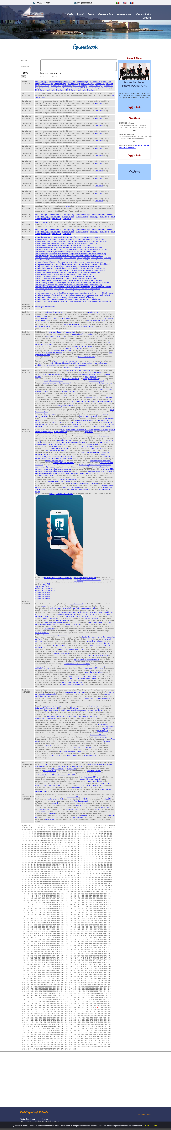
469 (75, 856)
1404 (98, 929)
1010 (87, 893)
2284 (31, 1009)
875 (32, 885)
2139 (94, 995)
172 (84, 836)
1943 (47, 978)
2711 (82, 1046)
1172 (90, 908)
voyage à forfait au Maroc (71, 428)
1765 (70, 962)
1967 (51, 980)
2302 (102, 1009)
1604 (70, 947)
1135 (35, 906)
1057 (90, 898)
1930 (86, 976)
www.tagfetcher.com (80, 249)
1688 (39, 955)
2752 (62, 1050)
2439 (98, 1022)
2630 (35, 1040)
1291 (105, 918)
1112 (35, 904)
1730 (23, 960)
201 (81, 838)
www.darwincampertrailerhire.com (48, 243)
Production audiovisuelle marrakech (97, 700)
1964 (39, 980)
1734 (39, 960)
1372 (62, 926)
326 (96, 846)
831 (81, 881)
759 (44, 877)
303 (26, 846)
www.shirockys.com (83, 255)
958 (102, 889)
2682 (58, 1044)
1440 (58, 933)
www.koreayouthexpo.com (44, 286)
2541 (47, 1032)
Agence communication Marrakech (86, 661)
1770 (90, 962)
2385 (66, 1017)
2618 (78, 1038)
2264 (43, 1007)
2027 (105, 984)
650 (78, 869)
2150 (47, 997)
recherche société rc (42, 328)
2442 (109, 1022)
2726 (51, 1048)
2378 (39, 1017)
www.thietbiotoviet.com (63, 247)
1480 (35, 937)
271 (111, 842)
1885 (90, 972)
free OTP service (63, 768)
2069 (90, 988)
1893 (31, 974)
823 (56, 881)
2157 (74, 997)
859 (75, 883)
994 (29, 893)
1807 (55, 966)
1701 (90, 955)
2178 (66, 999)
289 (75, 844)
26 (75, 827)
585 (62, 864)
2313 (55, 1011)
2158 (78, 997)
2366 (82, 1015)
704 (59, 873)
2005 (109, 982)
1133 (27, 906)
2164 (102, 997)
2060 (55, 988)
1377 (82, 926)
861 (81, 883)
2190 (23, 1001)
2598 (90, 1036)
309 (44, 846)
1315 (109, 920)
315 (62, 846)
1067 (39, 900)
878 (41, 885)
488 (41, 858)
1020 (35, 895)
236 (96, 840)
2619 (82, 1038)
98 (44, 831)
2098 (23, 993)
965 (32, 891)
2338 (62, 1013)
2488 (109, 1026)
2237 (27, 1005)
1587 (94, 945)
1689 (43, 955)
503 (87, 858)
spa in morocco (57, 424)
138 (71, 833)
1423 (82, 931)
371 (50, 850)
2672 (109, 1042)
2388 (78, 1017)
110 (79, 831)
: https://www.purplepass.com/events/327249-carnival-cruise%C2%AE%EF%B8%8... (135, 136)
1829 (51, 968)
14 (49, 827)
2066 (78, 988)
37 (99, 827)
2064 (70, 988)
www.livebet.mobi (72, 261)
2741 (109, 1048)
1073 (62, 900)
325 (93, 846)
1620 (43, 949)
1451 (102, 933)
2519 (51, 1030)
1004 (63, 893)
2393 (98, 1017)
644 (59, 869)
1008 (79, 893)
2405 (55, 1019)
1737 (51, 960)
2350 (109, 1013)
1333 (90, 922)
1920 (47, 976)
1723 (86, 957)
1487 (62, 937)
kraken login (45, 218)
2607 (35, 1038)
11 (42, 827)
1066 (35, 900)
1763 (62, 962)
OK (155, 1126)
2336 (55, 1013)
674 (59, 871)
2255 (98, 1005)
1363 (27, 926)
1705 (105, 955)
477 (99, 856)
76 (90, 829)
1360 (105, 924)
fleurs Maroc (49, 630)
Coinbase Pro (100, 85)
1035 (94, 895)
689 (105, 871)
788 (41, 879)
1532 (58, 941)
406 (65, 852)
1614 (109, 947)
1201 (23, 912)
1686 (31, 955)
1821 (109, 966)
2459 (86, 1024)
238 (102, 840)
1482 (43, 937)
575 (32, 864)
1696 (70, 955)
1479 (31, 937)
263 (87, 842)
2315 (62, 1011)
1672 (66, 953)
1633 (94, 949)
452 (23, 856)
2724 (43, 1048)
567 (99, 862)
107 (70, 831)
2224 (66, 1003)
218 (41, 840)
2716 (102, 1046)
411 (81, 852)
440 (78, 854)
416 (96, 852)
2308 (35, 1011)
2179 (70, 999)
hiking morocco (90, 378)
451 (111, 854)
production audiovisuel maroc (73, 684)
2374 (23, 1017)
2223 (62, 1003)
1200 (109, 910)
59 (53, 829)
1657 (98, 951)
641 (50, 869)
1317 (27, 922)
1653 (82, 951)
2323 (94, 1011)
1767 (78, 962)
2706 (62, 1046)
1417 (58, 931)
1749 (98, 960)
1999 (86, 982)
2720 (27, 1048)
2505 (86, 1028)
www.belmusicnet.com (79, 268)
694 (29, 873)
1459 (43, 935)
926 (96, 887)
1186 (55, 910)
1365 (35, 926)
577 (38, 864)
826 (65, 881)
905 (32, 887)
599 (105, 864)
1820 (105, 966)
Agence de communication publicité (72, 651)
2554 (98, 1032)
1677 (86, 953)
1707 (23, 957)
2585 (39, 1036)
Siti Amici (134, 172)
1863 (94, 970)
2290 (55, 1009)
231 (81, 840)
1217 (86, 912)
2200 (62, 1001)
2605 (27, 1038)
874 (29, 885)
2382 (55, 1017)
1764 (66, 962)
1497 (102, 937)
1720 (74, 957)
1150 (94, 906)
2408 (66, 1019)
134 (59, 833)
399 (44, 852)
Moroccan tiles (103, 726)
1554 (55, 943)
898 (102, 885)
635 (32, 869)
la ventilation (71, 718)
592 (84, 864)
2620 (86, 1038)
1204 (35, 912)
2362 (66, 1015)
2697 (27, 1046)
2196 (47, 1001)
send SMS (84, 817)
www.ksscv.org (59, 290)
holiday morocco (106, 391)
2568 (62, 1034)
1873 (43, 972)
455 (32, 856)
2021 (82, 984)
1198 (102, 910)
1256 (58, 916)
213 (26, 840)
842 (23, 883)
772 (84, 877)
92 (31, 831)
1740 (62, 960)
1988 (43, 982)
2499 (62, 1028)
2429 (58, 1022)
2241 (43, 1005)
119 (107, 831)
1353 (78, 924)
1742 (70, 960)
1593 (27, 947)
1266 (98, 916)
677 (68, 871)
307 (38, 846)
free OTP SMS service (96, 766)
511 (111, 858)
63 (62, 829)
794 (59, 879)
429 (44, 854)
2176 (58, 999)
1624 (58, 949)
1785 (58, 964)
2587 (47, 1036)
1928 (78, 976)
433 (56, 854)
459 (44, 856)
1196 (94, 910)
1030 (74, 895)
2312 (51, 1011)
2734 (82, 1048)
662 (23, 871)
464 (59, 856)
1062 (109, 898)
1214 (74, 912)
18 (57, 827)
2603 (109, 1036)
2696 (23, 1046)
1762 (58, 962)
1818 (98, 966)
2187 (102, 999)
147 (99, 833)
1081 (94, 900)
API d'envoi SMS (78, 819)
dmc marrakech (108, 399)
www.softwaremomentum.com (70, 264)
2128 (51, 995)
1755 (31, 962)
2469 (35, 1026)
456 (35, 856)
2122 (27, 995)
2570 (70, 1034)
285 (62, 844)
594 (90, 864)
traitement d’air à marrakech (45, 720)
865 (93, 883)
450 (108, 854)
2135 (78, 995)
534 (90, 860)
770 (78, 877)
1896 (43, 974)
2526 (78, 1030)
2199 (58, 1001)
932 (23, 889)
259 (75, 842)
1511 (66, 939)
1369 (51, 926)
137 (68, 833)
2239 (35, 1005)
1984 (27, 982)
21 (64, 827)
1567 (105, 943)
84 (107, 829)
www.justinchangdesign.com (58, 239)
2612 (55, 1038)
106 (67, 831)
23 (68, 827)
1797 (105, 964)
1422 (78, 931)
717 (99, 873)
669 (44, 871)
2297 (82, 1009)
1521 (105, 939)
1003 (59, 893)
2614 (62, 1038)
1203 (31, 912)
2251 (82, 1005)
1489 (70, 937)
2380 (47, 1017)
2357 (47, 1015)
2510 (105, 1028)
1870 (31, 972)
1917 (35, 976)
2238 (31, 1005)
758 (41, 877)
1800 (27, 966)
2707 (66, 1046)
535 (93, 860)
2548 (74, 1032)
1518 (94, 939)
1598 (47, 947)
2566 (55, 1034)
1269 (109, 916)
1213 (70, 912)
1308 (82, 920)
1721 (78, 957)
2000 (90, 982)
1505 (43, 939)
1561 (82, 943)
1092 (47, 902)
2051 (109, 986)
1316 (23, 922)
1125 (86, 904)
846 (35, 883)
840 (108, 881)
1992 (58, 982)
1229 (43, 914)
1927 (74, 976)
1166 (66, 908)
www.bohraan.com (93, 239)
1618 (35, 949)
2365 (78, 1015)
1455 (27, 935)
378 (71, 850)
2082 (51, 991)
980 (78, 891)
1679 (94, 953)
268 (102, 842)
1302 (58, 920)
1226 (31, 914)
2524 (70, 1030)
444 (90, 854)
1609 (90, 947)
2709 (74, 1046)
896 (96, 885)
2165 (105, 997)
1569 (23, 945)
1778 (31, 964)
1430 (109, 931)
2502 (74, 1028)
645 (62, 869)
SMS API (85, 800)
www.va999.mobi (97, 257)
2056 (39, 988)
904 (29, 887)
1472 (94, 935)
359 (105, 848)
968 (41, 891)
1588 (98, 945)
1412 (39, 931)
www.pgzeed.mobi (83, 259)
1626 (66, 949)
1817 (94, 966)
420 (108, 852)
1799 (23, 966)
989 (105, 891)
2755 (74, 1050)
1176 (105, 908)
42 (110, 827)
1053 (74, 898)
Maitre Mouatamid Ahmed (85, 610)
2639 (70, 1040)
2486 (102, 1026)
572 (23, 864)
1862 (90, 970)
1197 (98, 910)
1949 (70, 978)
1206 (43, 912)
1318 (31, 922)
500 (78, 858)
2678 (43, 1044)
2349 (105, 1013)
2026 (102, 984)
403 (56, 852)
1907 (86, 974)
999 (44, 893)
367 (38, 850)
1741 (66, 960)
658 (102, 869)
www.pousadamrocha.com (45, 247)
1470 (86, 935)
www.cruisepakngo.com (44, 295)
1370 (55, 926)
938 (41, 889)
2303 (105, 1009)
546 (35, 862)
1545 (109, 941)
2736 (90, 1048)
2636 (58, 1040)
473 (87, 856)
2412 (82, 1019)
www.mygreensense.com (60, 303)
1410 (31, 931)
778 (102, 877)
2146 (31, 997)
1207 (47, 912)
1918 (39, 976)
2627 (23, 1040)
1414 (47, 931)
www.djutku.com (64, 284)
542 (23, 862)
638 (41, 869)
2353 (31, 1015)
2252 (86, 1005)
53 (40, 829)
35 (94, 827)
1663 (31, 953)
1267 (102, 916)
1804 (43, 966)
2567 (58, 1034)
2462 (98, 1024)
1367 (43, 926)
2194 (39, 1001)
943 (56, 889)
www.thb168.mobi (42, 259)
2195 (43, 1001)
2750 (55, 1050)
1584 (82, 945)
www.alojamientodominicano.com (47, 299)
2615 (66, 1038)
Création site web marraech (63, 464)
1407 (109, 929)
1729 (109, 957)
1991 (55, 982)
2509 (102, 1028)
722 (23, 875)
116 (98, 831)
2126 (43, 995)
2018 (70, 984)
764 (59, 877)
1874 (47, 972)
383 (87, 850)
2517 (43, 1030)
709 (75, 873)
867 (99, 883)
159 (44, 836)
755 (32, 877)
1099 (74, 902)
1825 (35, 968)
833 (87, 881)
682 (84, 871)
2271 (70, 1007)
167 (68, 836)
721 (111, 873)
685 (93, 871)
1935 (105, 976)
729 (44, 875)
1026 (58, 895)
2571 (74, 1034)
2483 (90, 1026)
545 (32, 862)
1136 (39, 906)
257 (68, 842)
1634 (98, 949)
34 (92, 827)
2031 (31, 986)
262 (84, 842)
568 (102, 862)
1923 (58, 976)
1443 (70, 933)
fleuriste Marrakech (72, 626)
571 (111, 862)
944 (59, 889)
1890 (109, 972)
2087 (70, 991)
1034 (90, 895)
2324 (98, 1011)
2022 (86, 984)
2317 (70, 1011)
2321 (86, 1011)
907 (38, 887)
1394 (58, 929)
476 (96, 856)
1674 (74, 953)
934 (29, 889)
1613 (105, 947)
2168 (27, 999)
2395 (105, 1017)
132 (53, 833)
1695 (66, 955)
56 (46, 829)
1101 (82, 902)
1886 (94, 972)
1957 (102, 978)
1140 (55, 906)
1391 (47, 929)
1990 (51, 982)
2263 (39, 1007)
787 (38, 879)
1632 (90, 949)
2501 (70, 1028)
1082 (98, 900)
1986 (35, 982)
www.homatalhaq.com (63, 282)
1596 (39, 947)
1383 (105, 926)
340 (47, 848)
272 (23, 844)
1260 (74, 916)
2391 (90, 1017)
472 (84, 856)
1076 (74, 900)
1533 (62, 941)
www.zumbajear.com (68, 299)
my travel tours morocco (83, 749)
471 (81, 856)
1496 (98, 937)
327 (99, 846)
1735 (43, 960)
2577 (98, 1034)
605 (32, 867)
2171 (39, 999)
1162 (51, 908)
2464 (105, 1024)
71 (79, 829)
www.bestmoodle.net (76, 241)
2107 (58, 993)
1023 (47, 895)
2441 (105, 1022)
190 (47, 838)
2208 (94, 1001)
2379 (43, 1017)
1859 (78, 970)
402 (53, 852)
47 (27, 829)
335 (32, 848)
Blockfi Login (75, 89)
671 (50, 871)
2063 (66, 988)
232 (84, 840)
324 (90, 846)
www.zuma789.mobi (68, 257)
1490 (74, 937)
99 (46, 831)
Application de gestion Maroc (54, 314)
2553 (94, 1032)
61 (57, 829)
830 (78, 881)
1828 (47, 968)
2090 (82, 991)
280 (47, 844)
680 (78, 871)
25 (73, 827)
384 (90, 850)
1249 (31, 916)
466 (65, 856)
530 (78, 860)
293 (87, 844)
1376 (78, 926)
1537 (78, 941)
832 (84, 881)
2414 (90, 1019)
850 (47, 883)
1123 (78, 904)
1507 (51, 939)
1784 (55, 964)
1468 (78, 935)
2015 (58, 984)
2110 (70, 993)
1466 (70, 935)
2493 (39, 1028)
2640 (74, 1040)
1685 (27, 955)
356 (96, 848)
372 (53, 850)
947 (68, 889)
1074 (66, 900)
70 (77, 829)
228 (71, 840)
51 (36, 829)
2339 (66, 1013)
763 (56, 877)
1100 (78, 902)
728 (41, 875)
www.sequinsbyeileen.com (71, 243)
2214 (27, 1003)
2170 (35, 999)
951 (81, 889)
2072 (102, 988)
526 (65, 860)
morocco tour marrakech (74, 350)
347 (68, 848)
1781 (43, 964)
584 (59, 864)
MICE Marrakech (47, 346)
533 (87, 860)
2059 (51, 988)
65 (66, 829)
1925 (66, 976)
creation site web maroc (44, 596)
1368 (47, 926)
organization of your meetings (82, 336)
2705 (58, 1046)
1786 (62, 964)
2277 (94, 1007)
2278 (98, 1007)
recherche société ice (71, 326)
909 (44, 887)
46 (25, 829)
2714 (94, 1046)
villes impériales (90, 757)
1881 (74, 972)
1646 (55, 951)
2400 (35, 1019)
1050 (62, 898)
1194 (86, 910)
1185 (51, 910)
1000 (48, 893)
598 (102, 864)
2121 (23, 995)
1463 (58, 935)
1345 (47, 924)
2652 (31, 1042)
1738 (55, 960)
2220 (51, 1003)
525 (62, 860)
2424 (39, 1022)
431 (50, 854)
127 (38, 833)
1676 (82, 953)
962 (23, 891)
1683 (109, 953)
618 (71, 867)
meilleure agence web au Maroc (89, 581)
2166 (109, 997)
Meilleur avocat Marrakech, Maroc (62, 610)
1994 (66, 982)
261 (81, 842)
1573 (39, 945)
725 (32, 875)
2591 (62, 1036)
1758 (43, 962)
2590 (58, 1036)
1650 (70, 951)
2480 (78, 1026)
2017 (66, 984)
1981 (105, 980)
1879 (66, 972)
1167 (70, 908)
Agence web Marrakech (60, 655)
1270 (23, 918)
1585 (86, 945)
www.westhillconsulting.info (65, 255)
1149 (90, 906)
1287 (90, 918)
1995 (70, 982)
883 (56, 885)
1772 (98, 962)
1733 (35, 960)
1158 (35, 908)
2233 (102, 1003)
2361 (62, 1015)
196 (65, 838)
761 (50, 877)
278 (41, 844)
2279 (102, 1007)
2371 (102, 1015)
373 (56, 850)
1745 (82, 960)
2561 (35, 1034)
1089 (35, 902)
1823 (27, 968)
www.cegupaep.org (89, 297)
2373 (109, 1015)
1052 (70, 898)
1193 (82, 910)
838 (102, 881)
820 (47, 881)
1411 (35, 931)
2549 (78, 1032)
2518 (47, 1030)
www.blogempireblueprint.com (46, 272)
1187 (58, 910)
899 (105, 885)
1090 (39, 902)
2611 (51, 1038)
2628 (27, 1040)
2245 (58, 1005)
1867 (109, 970)
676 (65, 871)
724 (29, 875)
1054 (78, 898)
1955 (94, 978)
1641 (35, 951)
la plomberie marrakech (88, 718)
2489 (23, 1028)
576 (35, 864)
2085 (62, 991)
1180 (31, 910)
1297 (39, 920)
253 (56, 842)
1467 (74, 935)
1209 (55, 912)
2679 (47, 1044)
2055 (35, 988)
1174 (98, 908)
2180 (74, 999)
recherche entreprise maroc (83, 328)
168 (71, 836)
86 (112, 829)
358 (102, 848)
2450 (51, 1024)
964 (29, 891)
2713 (90, 1046)
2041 (70, 986)
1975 (82, 980)
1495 (94, 937)
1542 (98, 941)
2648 (105, 1040)
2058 (47, 988)
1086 (23, 902)
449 (105, 854)
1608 (86, 947)
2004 (105, 982)
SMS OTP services (57, 770)
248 (41, 842)
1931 (90, 976)
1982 (109, 980)
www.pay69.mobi (97, 259)
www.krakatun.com (102, 284)
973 (56, 891)
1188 (62, 910)
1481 (39, 937)
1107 (105, 902)
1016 (110, 893)
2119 (105, 993)
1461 (51, 935)
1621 (47, 949)
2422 (31, 1022)
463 (56, 856)
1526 (35, 941)
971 (50, 891)
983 (87, 891)
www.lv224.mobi (48, 261)
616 (65, 867)
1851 (47, 970)
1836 (78, 968)
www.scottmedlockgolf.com (92, 301)
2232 (98, 1003)
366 (35, 850)
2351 (23, 1015)
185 (32, 838)
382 (84, 850)
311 (50, 846)
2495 (47, 1028)
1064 (27, 900)
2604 (23, 1038)
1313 (102, 920)
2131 (62, 995)
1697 (74, 955)
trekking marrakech (69, 393)
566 (96, 862)
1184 (47, 910)
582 (53, 864)
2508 (98, 1028)
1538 (82, 941)
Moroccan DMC (69, 334)
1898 (51, 974)
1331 (82, 922)
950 (78, 889)
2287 (43, 1009)
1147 (82, 906)
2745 (35, 1050)
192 (53, 838)
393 (26, 852)
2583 (31, 1036)
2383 (58, 1017)
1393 (55, 929)
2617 (74, 1038)
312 (53, 846)
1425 (90, 931)
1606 (78, 947)
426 (35, 854)
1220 (98, 912)
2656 (47, 1042)
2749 (51, 1050)
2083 (55, 991)
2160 (86, 997)
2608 (39, 1038)
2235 (109, 1003)
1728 (105, 957)
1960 (23, 980)
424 (29, 854)
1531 (55, 941)
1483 (47, 937)
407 (68, 852)
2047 (94, 986)
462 (53, 856)
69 (75, 829)
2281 (109, 1007)
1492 (82, 937)
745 (93, 875)
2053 (27, 988)
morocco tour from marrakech (62, 352)
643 (56, 869)
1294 (27, 920)
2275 (86, 1007)
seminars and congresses (55, 338)
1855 (62, 970)
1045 (43, 898)
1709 (31, 957)
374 (59, 850)
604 (29, 867)
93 (33, 831)
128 (41, 833)
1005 (67, 893)
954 (90, 889)
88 (22, 831)
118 (104, 831)
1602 (62, 947)
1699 (82, 955)
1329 (74, 922)
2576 (94, 1034)
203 (87, 838)
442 (84, 854)
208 (102, 838)
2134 (74, 995)
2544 (58, 1032)
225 (62, 840)
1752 (109, 960)
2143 (109, 995)
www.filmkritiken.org (98, 255)
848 (41, 883)
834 (90, 881)
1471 (90, 935)
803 (87, 879)
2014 (55, 984)
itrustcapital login (69, 216)
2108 (62, 993)
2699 (35, 1046)
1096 (62, 902)
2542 (51, 1032)
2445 (31, 1024)
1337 (105, 922)
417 (99, 852)
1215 (78, 912)
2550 (82, 1032)
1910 (98, 974)
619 (75, 867)
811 (111, 879)
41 (107, 827)
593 (87, 864)
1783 (51, 964)
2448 (43, 1024)
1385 (23, 929)
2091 (86, 991)
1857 (70, 970)
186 (35, 838)
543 (26, 862)
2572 (78, 1034)
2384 (62, 1017)
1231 (51, 914)
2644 (90, 1040)
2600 (98, 1036)
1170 (82, 908)
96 (40, 831)
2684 (66, 1044)
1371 (58, 926)
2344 (86, 1013)
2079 (39, 991)
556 (65, 862)
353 (87, 848)
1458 (39, 935)
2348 (102, 1013)
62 (59, 829)
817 (38, 881)
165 (62, 836)
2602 (105, 1036)
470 (78, 856)
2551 (86, 1032)
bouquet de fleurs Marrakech (66, 616)
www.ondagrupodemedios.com (84, 280)
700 (47, 873)
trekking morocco (41, 393)
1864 (98, 970)
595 (93, 864)
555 (62, 862)
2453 (62, 1024)
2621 (90, 1038)
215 (32, 840)
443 (87, 854)
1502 (31, 939)
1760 (51, 962)
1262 (82, 916)
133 (56, 833)
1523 (23, 941)
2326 (105, 1011)
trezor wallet (45, 220)
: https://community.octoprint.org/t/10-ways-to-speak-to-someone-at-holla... (132, 125)
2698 (31, 1046)
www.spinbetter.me (56, 259)
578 (41, 864)
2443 (23, 1024)
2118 (102, 993)
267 (99, 842)
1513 (74, 939)
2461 (94, 1024)
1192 (78, 910)
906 (35, 887)
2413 (86, 1019)
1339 (23, 924)
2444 (27, 1024)
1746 (86, 960)
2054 (31, 988)
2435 (82, 1022)
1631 (86, 949)
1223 (109, 912)
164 (59, 836)
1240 (86, 914)
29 (81, 827)
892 (84, 885)
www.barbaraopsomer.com (82, 247)
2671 (105, 1042)
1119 (62, 904)
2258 (109, 1005)
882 (53, 885)
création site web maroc (71, 489)
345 (62, 848)
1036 (98, 895)
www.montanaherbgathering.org (67, 253)
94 (36, 831)
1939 (31, 978)
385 (93, 850)
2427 (51, 1022)
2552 (90, 1032)
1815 (86, 966)
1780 (39, 964)
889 (75, 885)
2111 (74, 993)
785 (32, 879)
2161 (90, 997)
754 (29, 877)
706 (65, 873)
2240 (39, 1005)
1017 (23, 895)
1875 (51, 972)
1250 (35, 916)
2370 (98, 1015)
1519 (98, 939)
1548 (31, 943)
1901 (62, 974)
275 (32, 844)
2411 (78, 1019)
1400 (82, 929)
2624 (102, 1038)
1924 (62, 976)
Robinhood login (41, 216)
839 (105, 881)
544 (29, 862)
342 (53, 848)
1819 (102, 966)
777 (99, 877)
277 (38, 844)
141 (81, 833)
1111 (31, 904)
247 (38, 842)
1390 (43, 929)
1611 (98, 947)
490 (47, 858)
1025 (55, 895)
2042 (74, 986)
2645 (94, 1040)
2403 (47, 1019)
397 (38, 852)
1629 (78, 949)
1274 (39, 918)
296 (96, 844)
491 (50, 858)
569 (105, 862)
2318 (74, 1011)
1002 (55, 893)
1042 (31, 898)
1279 (58, 918)
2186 (98, 999)
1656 (94, 951)
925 (93, 887)
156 (35, 836)
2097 (109, 991)
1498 (105, 937)
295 (93, 844)
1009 (83, 893)
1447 (86, 933)
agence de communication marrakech (84, 485)
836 (96, 881)
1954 (90, 978)
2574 (86, 1034)
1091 (43, 902)
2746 (39, 1050)
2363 (70, 1015)
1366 (39, 926)
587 (68, 864)
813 (26, 881)
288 (71, 844)
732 (53, 875)
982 (84, 891)
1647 (58, 951)
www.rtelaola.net (41, 239)
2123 (31, 995)
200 (78, 838)
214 (29, 840)
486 (35, 858)
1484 (51, 937)
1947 (62, 978)
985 (93, 891)
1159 (39, 908)
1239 (82, 914)
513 (26, 860)
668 (41, 871)
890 (78, 885)
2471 (43, 1026)
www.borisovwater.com (43, 251)
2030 (27, 986)
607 (38, 867)
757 (38, 877)
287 (68, 844)
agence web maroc (46, 477)
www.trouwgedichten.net (101, 261)
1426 (94, 931)
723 (26, 875)
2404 (51, 1019)
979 (75, 891)
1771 (94, 962)
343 (56, 848)
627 (99, 867)
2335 (51, 1013)
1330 (78, 922)
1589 (102, 945)
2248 (70, 1005)
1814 (82, 966)
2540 (43, 1032)
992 (23, 893)
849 (44, 883)
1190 (70, 910)
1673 (70, 953)
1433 (31, 933)
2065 (74, 988)
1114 (43, 904)
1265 (94, 916)
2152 (55, 997)
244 (29, 842)
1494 (90, 937)
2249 (74, 1005)
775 (93, 877)
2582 (27, 1036)
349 (75, 848)
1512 (70, 939)
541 (111, 860)
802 (84, 879)
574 (29, 864)
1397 (70, 929)
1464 (62, 935)
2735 (86, 1048)
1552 (47, 943)
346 (65, 848)
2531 (98, 1030)
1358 (98, 924)
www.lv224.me (60, 261)
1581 (70, 945)
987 (99, 891)
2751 (58, 1050)
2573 (82, 1034)
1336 (102, 922)
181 (111, 836)
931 (111, 887)
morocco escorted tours (84, 422)
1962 (31, 980)
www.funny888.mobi (81, 272)
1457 (35, 935)
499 (75, 858)
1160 (43, 908)
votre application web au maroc (61, 495)
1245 (105, 914)
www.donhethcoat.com (72, 297)
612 (53, 867)
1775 (109, 962)
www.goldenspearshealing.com (93, 264)
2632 (43, 1040)
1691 (51, 955)
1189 (66, 910)
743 (87, 875)
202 (84, 838)
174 (90, 836)
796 (65, 879)
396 (35, 852)
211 (111, 838)
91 (29, 831)
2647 (102, 1040)
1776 (23, 964)
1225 (27, 914)
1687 (35, 955)
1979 (98, 980)
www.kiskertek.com (88, 243)
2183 (86, 999)
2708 (70, 1046)
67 (70, 829)
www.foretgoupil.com (60, 241)
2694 (105, 1044)
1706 (109, 955)
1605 (74, 947)
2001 (94, 982)
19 (60, 827)
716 (96, 873)
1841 (98, 968)
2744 (31, 1050)
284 (59, 844)
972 (53, 891)
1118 (58, 904)
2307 (31, 1011)
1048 (55, 898)
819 (44, 881)
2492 (35, 1028)
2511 (109, 1028)
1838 (86, 968)
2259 (23, 1007)
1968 (55, 980)
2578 (102, 1034)
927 (99, 887)
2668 (94, 1042)
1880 (70, 972)
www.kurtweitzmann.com (44, 245)
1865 (102, 970)
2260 (27, 1007)
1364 (31, 926)
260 (78, 842)
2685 (70, 1044)
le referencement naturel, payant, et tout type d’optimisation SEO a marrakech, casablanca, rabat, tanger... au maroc (74, 474)
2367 (86, 1015)
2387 (74, 1017)
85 (110, 829)
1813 (78, 966)
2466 (23, 1026)
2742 (23, 1050)
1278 (55, 918)
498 (71, 858)
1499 (109, 937)
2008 (31, 984)
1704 (102, 955)
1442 (66, 933)
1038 (105, 895)
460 (47, 856)
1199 (105, 910)
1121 (70, 904)
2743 (27, 1050)
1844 (109, 968)
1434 (35, 933)
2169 (31, 999)
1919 (43, 976)
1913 (109, 974)
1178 (23, 910)
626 (96, 867)
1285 (82, 918)
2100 (31, 993)
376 (65, 850)
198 (71, 838)
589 (75, 864)
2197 (51, 1001)
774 (90, 877)
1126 (90, 904)
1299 (47, 920)
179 (105, 836)
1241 (90, 914)
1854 (58, 970)
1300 (51, 920)
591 (81, 864)
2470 (39, 1026)
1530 (51, 941)
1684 (23, 955)
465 (62, 856)
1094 (55, 902)
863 (87, 883)
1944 (51, 978)
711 (81, 873)
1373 (66, 926)
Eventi (91, 14)
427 (38, 854)
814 (29, 881)
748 (102, 875)
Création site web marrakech (59, 450)
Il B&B (69, 14)
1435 (39, 933)
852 (53, 883)
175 (93, 836)
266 (96, 842)
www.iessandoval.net (92, 290)
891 (81, 885)
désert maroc (55, 757)
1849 (39, 970)
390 (108, 850)
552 (53, 862)
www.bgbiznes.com (85, 276)
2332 (39, 1013)
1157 (31, 908)
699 (44, 873)
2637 (62, 1040)
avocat (44, 608)
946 (65, 889)
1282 (70, 918)
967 (38, 891)
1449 (94, 933)
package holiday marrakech (81, 403)
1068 (43, 900)
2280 (105, 1007)
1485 (55, 937)
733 (56, 875)
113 (88, 831)
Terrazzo (106, 743)
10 (40, 827)
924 (90, 887)
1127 (94, 904)
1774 (105, 962)
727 (38, 875)
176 (96, 836)
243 (26, 842)
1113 (39, 904)
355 (93, 848)
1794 (94, 964)
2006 (23, 984)
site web (54, 448)
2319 (78, 1011)
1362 (23, 926)
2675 (31, 1044)
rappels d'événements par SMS (91, 781)
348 (71, 848)
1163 (55, 908)
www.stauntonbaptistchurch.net (47, 264)
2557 (109, 1032)
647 (68, 869)
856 (65, 883)
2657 (51, 1042)
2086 (66, 991)
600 (108, 864)
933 (26, 889)
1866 (105, 970)
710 (78, 873)
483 (26, 858)
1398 (74, 929)
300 (108, 844)
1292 (109, 918)
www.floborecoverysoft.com (72, 301)
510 (108, 858)
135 (62, 833)
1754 (27, 962)
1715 (55, 957)
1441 (62, 933)
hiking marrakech (48, 415)
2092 (90, 991)
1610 (94, 947)
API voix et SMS (77, 789)
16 (53, 827)
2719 (23, 1048)
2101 (35, 993)
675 (62, 871)
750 (108, 875)
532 (84, 860)
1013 (99, 893)
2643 (86, 1040)
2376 (31, 1017)
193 (56, 838)
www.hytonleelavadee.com (94, 241)
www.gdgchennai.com (63, 270)
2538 (35, 1032)
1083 (102, 900)
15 (51, 827)
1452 (105, 933)
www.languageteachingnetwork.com (48, 301)
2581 (23, 1036)
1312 (98, 920)
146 (96, 833)
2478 (70, 1026)
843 (26, 883)
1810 (66, 966)
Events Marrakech (54, 334)
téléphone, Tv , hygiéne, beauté (46, 710)
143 (87, 833)
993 (26, 893)
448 (102, 854)
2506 (90, 1028)
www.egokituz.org (83, 266)
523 (56, 860)
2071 (98, 988)
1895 (39, 974)
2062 (62, 988)
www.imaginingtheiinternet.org (90, 286)
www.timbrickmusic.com (81, 251)
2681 (55, 1044)
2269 (62, 1007)
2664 (78, 1042)
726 (35, 875)
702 (53, 873)
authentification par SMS (46, 776)
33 (90, 827)
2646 (98, 1040)
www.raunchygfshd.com (85, 299)
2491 (31, 1028)
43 (112, 827)
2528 (86, 1030)
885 (62, 885)
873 (26, 885)
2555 (102, 1032)
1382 (102, 926)
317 (68, 846)
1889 (105, 972)
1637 (109, 949)
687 (99, 871)
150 (108, 833)
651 (81, 869)
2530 (94, 1030)
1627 (70, 949)
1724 (90, 957)
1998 (82, 982)
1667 (47, 953)
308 (41, 846)
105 (64, 831)
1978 (94, 980)
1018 (27, 895)
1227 (35, 914)
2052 (23, 988)
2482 (86, 1026)
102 (55, 831)
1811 (70, 966)
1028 (66, 895)
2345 (90, 1013)
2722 (35, 1048)
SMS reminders (43, 811)
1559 (74, 943)
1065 (31, 900)
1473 (98, 935)
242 (23, 842)
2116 (94, 993)
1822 (23, 968)
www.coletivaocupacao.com (45, 276)
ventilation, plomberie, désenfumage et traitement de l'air (82, 712)
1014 (102, 893)
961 (111, 889)
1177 (109, 908)
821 (50, 881)
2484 (94, 1026)
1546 (23, 943)
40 (105, 827)
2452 (58, 1024)
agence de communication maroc (59, 483)
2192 (31, 1001)
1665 (39, 953)
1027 (62, 895)
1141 (58, 906)
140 (78, 833)
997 (38, 893)
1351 (70, 924)
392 (23, 852)
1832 (62, 968)
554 (59, 862)
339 (44, 848)
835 (93, 881)
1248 (27, 916)
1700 (86, 955)
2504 (82, 1028)
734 (59, 875)
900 (108, 885)
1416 (55, 931)
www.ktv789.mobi (85, 261)
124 (29, 833)
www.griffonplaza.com (91, 274)
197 (68, 838)
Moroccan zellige (101, 738)
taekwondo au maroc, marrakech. (55, 636)
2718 (109, 1046)
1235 (66, 914)
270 (108, 842)
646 (65, 869)
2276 (90, 1007)
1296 (35, 920)
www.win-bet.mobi (83, 257)
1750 (102, 960)
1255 (55, 916)
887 (68, 885)
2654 (39, 1042)
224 (59, 840)
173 (87, 836)
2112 (78, 993)
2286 (39, 1009)
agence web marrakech (68, 481)
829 (75, 881)
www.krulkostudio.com (62, 268)
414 (90, 852)
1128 (98, 904)
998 (41, 893)
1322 (47, 922)
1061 (105, 898)
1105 (98, 902)
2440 (102, 1022)
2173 (47, 999)
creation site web (96, 450)
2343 (82, 1013)
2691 (94, 1044)
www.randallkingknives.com (104, 295)
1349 (62, 924)
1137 (43, 906)
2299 (90, 1009)
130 (47, 833)
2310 (43, 1011)
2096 (105, 991)
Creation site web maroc (86, 448)
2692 (98, 1044)
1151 (98, 906)
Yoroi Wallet (56, 220)
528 (71, 860)
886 (65, 885)
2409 (70, 1019)
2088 (74, 991)
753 (26, 877)
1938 (27, 978)
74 (86, 829)
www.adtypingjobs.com (75, 292)
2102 (39, 993)
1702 (94, 955)
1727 (102, 957)
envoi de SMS (106, 800)
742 (84, 875)
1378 (86, 926)
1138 (47, 906)
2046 (90, 986)
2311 (47, 1011)
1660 (109, 951)
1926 (70, 976)
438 (71, 854)
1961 (27, 980)
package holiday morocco (53, 382)
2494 (43, 1028)
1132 (23, 906)
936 (35, 889)
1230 (47, 914)
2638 (66, 1040)
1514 (78, 939)
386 (96, 850)
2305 (23, 1011)
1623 (55, 949)
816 (35, 881)
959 (105, 889)
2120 (109, 993)
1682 (105, 953)
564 (90, 862)
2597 (86, 1036)
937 (38, 889)
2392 (94, 1017)
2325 (102, 1011)
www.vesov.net (55, 257)
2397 (23, 1019)
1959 (109, 978)
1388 (35, 929)
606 (35, 867)
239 (105, 840)
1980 (102, 980)
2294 (70, 1009)
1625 (62, 949)
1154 (109, 906)
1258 (66, 916)
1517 (90, 939)
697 (38, 873)
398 (41, 852)
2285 (35, 1009)
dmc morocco (65, 397)
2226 (74, 1003)
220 (47, 840)
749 (105, 875)
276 (35, 844)
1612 (102, 947)
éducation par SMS (94, 772)
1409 (27, 931)
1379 (90, 926)
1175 (102, 908)
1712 (43, 957)
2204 (78, 1001)
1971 (66, 980)
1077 (78, 900)
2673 (23, 1044)
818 (41, 881)
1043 (35, 898)
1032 (82, 895)
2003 (102, 982)
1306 (74, 920)
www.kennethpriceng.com (74, 290)
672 (53, 871)
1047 (51, 898)
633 (26, 869)
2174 (51, 999)
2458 (82, 1024)
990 (108, 891)
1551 (43, 943)
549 (44, 862)
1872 (39, 972)
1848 (35, 970)
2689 (86, 1044)
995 (32, 893)
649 (75, 869)
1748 (94, 960)
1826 (39, 968)
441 (81, 854)
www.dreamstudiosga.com (96, 270)
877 (38, 885)
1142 (62, 906)
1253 (47, 916)
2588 (51, 1036)
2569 (66, 1034)
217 (38, 840)
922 (84, 887)
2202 (70, 1001)
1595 (35, 947)
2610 (47, 1038)
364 (29, 850)
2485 (98, 1026)
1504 (39, 939)
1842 (102, 968)
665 (32, 871)
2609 (43, 1038)
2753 (66, 1050)
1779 (35, 964)
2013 (51, 984)
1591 (109, 945)
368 (41, 850)
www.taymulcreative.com (58, 274)
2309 (39, 1011)
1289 (98, 918)
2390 (86, 1017)
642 (53, 869)
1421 (74, 931)
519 (44, 860)
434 (59, 854)
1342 (35, 924)
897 (99, 885)
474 (90, 856)
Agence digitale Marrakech (98, 657)
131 (50, 833)
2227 (78, 1003)
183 (26, 838)
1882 (78, 972)
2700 (39, 1046)
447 (99, 854)
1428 (102, 931)
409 (75, 852)
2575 (90, 1034)
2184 (90, 999)
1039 (109, 895)
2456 (74, 1024)
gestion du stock (41, 318)
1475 (105, 935)
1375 (74, 926)
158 (41, 836)
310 (47, 846)
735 (62, 875)
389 (105, 850)
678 (71, 871)
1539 (86, 941)
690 (108, 871)
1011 (91, 893)
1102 (86, 902)
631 (111, 867)
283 (56, 844)
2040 (66, 986)
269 (105, 842)
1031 (78, 895)
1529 (47, 941)
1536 (74, 941)
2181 (78, 999)
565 (93, 862)
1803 (39, 966)
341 (50, 848)
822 (53, 881)
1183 (43, 910)
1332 (86, 922)
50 (33, 829)
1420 (70, 931)
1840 (94, 968)
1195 (90, 910)
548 (41, 862)
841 (111, 881)
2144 (23, 997)
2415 (94, 1019)
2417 (102, 1019)
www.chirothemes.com (98, 251)
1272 (31, 918)
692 (23, 873)
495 (62, 858)
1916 (31, 976)
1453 (109, 933)
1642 (39, 951)
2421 (27, 1022)
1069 (47, 900)
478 (102, 856)
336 (35, 848)
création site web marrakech (78, 491)
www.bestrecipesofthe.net (100, 266)
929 (105, 887)
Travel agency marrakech (51, 376)
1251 (39, 916)
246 (35, 842)
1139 (51, 906)
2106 (55, 993)
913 (56, 887)
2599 (94, 1036)
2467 (27, 1026)
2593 (70, 1036)
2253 (90, 1005)
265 (93, 842)
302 (23, 846)
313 (56, 846)
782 (23, 879)
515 (32, 860)
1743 (74, 960)
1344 (43, 924)
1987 (39, 982)
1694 (62, 955)
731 (50, 875)
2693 (102, 1044)
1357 (94, 924)
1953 (86, 978)
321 (81, 846)
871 (111, 883)
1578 (58, 945)
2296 (78, 1009)
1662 (27, 953)
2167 (23, 999)
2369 (94, 1015)
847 (38, 883)
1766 (74, 962)
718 (102, 873)
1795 (98, 964)
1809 (62, 966)
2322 (90, 1011)
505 (93, 858)
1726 (98, 957)
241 (111, 840)
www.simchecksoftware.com (101, 288)
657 (99, 869)
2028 (109, 984)
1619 (39, 949)
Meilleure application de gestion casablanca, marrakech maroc (71, 457)
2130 (58, 995)
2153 (58, 997)
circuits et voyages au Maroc (70, 753)
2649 (109, 1040)
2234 (105, 1003)
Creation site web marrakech (55, 452)
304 (29, 846)
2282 (23, 1009)
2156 (70, 997)
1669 (55, 953)
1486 (58, 937)
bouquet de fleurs (42, 634)
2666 (86, 1042)
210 (108, 838)
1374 (70, 926)
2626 (109, 1038)
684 (90, 871)
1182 (39, 910)
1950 (74, 978)
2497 (55, 1028)
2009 (35, 984)
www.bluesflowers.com (43, 241)
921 (81, 887)
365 (32, 850)
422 (23, 854)
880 (47, 885)
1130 (105, 904)
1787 (66, 964)
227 (68, 840)
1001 (52, 893)
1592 (23, 947)
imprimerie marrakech (63, 442)
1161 (47, 908)
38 (101, 827)
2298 (86, 1009)
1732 (31, 960)
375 (62, 850)
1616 (27, 949)
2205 (82, 1001)
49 (31, 829)
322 (84, 846)
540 (108, 860)
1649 (66, 951)
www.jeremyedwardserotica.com (67, 286)
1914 (23, 976)
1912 (105, 974)
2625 (105, 1038)
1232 (55, 914)
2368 (90, 1015)
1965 (43, 980)
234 (90, 840)
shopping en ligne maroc (54, 707)
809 (105, 879)
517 (38, 860)
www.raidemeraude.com (44, 290)
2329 (27, 1013)
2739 (102, 1048)
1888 (102, 972)
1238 (78, 914)
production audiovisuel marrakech (70, 686)
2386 (70, 1017)
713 (87, 873)
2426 (47, 1022)
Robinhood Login (41, 83)
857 (68, 883)
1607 (82, 947)
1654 (86, 951)
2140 (98, 995)
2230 (90, 1003)
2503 (78, 1028)
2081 (47, 991)
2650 (23, 1042)
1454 (23, 935)
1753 (23, 962)
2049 (102, 986)
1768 (82, 962)
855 (62, 883)
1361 (109, 924)
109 (76, 831)
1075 (70, 900)
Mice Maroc (77, 426)
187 (38, 838)
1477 (23, 937)
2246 (62, 1005)
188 (41, 838)
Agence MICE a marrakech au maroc (66, 363)
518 (41, 860)
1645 (51, 951)
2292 (62, 1009)
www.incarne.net (41, 297)
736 (65, 875)
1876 (55, 972)
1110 (27, 904)
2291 (58, 1009)
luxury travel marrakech (70, 380)
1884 (86, 972)
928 (102, 887)
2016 (62, 984)
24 (70, 827)
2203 (74, 1001)
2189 (109, 999)
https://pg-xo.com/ (42, 224)
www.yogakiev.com (95, 249)
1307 (78, 920)
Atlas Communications (82, 803)
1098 (70, 902)
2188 (105, 999)
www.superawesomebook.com (65, 245)
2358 (51, 1015)
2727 (55, 1048)
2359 (55, 1015)
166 (65, 836)
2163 (98, 997)
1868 (23, 972)
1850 (43, 970)
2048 (98, 986)
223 (56, 840)
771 (81, 877)
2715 (98, 1046)
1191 (74, 910)
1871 (35, 972)
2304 (109, 1009)
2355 (39, 1015)
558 (71, 862)
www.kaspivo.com (102, 243)
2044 (82, 986)
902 (23, 887)
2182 (82, 999)
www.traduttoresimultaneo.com (62, 288)
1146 (78, 906)
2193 (35, 1001)
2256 (102, 1005)
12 (44, 827)
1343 (39, 924)
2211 (105, 1001)
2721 (31, 1048)
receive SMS (105, 809)
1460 (47, 935)
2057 (43, 988)
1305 (70, 920)
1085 (109, 900)
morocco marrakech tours (82, 348)
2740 (105, 1048)
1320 (39, 922)
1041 (27, 898)
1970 (62, 980)
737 (68, 875)
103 (58, 831)
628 (102, 867)
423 (26, 854)
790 (47, 879)
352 (84, 848)
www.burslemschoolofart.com (66, 276)
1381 (98, 926)
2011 (43, 984)
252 (53, 842)
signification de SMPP (88, 779)
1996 (74, 982)
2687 (78, 1044)
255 (62, 842)
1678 (90, 953)
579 (44, 864)
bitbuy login (94, 218)
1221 (102, 912)
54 (42, 829)
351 (81, 848)
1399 (78, 929)
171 (81, 836)
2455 (70, 1024)
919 (75, 887)
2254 (94, 1005)
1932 (94, 976)
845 (32, 883)
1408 (23, 931)
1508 (55, 939)
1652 (78, 951)
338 (41, 848)
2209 (98, 1001)
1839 (90, 968)
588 (71, 864)
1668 (51, 953)
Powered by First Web (144, 1116)
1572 (35, 945)
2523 (66, 1030)
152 (23, 836)
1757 (39, 962)
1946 (58, 978)
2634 (51, 1040)
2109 (66, 993)
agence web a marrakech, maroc (74, 444)
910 (47, 887)
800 (78, 879)
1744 (78, 960)
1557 (66, 943)
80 (99, 829)
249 (44, 842)
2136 (82, 995)
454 (29, 856)
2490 (27, 1028)
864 (90, 883)
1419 (66, 931)
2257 (105, 1005)
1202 (27, 912)
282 (53, 844)
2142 (105, 995)
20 (62, 827)
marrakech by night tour (94, 643)
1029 (70, 895)
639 (44, 869)
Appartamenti (124, 14)
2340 (70, 1013)
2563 (43, 1034)
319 (75, 846)
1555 (58, 943)
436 (65, 854)
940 (47, 889)
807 (99, 879)
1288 (94, 918)
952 (84, 889)
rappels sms (80, 807)
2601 (102, 1036)
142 (84, 833)
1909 (94, 974)
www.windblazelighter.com (45, 255)
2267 (55, 1007)
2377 (35, 1017)
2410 (74, 1019)
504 (90, 858)
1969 (58, 980)
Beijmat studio (102, 732)
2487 (105, 1026)
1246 (109, 914)
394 (29, 852)
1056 (86, 898)
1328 (70, 922)
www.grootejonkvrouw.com (70, 278)
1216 (82, 912)
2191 (27, 1001)
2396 (109, 1017)
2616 (70, 1038)
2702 (47, 1046)
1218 (90, 912)
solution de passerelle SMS (92, 787)
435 (62, 854)
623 (87, 867)
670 (47, 871)
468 (71, 856)
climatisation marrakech (55, 718)
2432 (70, 1022)
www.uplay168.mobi (65, 272)
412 (84, 852)
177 (99, 836)
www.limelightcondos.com (44, 270)
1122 (74, 904)
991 (111, 891)
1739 (58, 960)
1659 (105, 951)
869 (105, 883)
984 (90, 891)
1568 (109, 943)
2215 (31, 1003)
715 (93, 873)
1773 (102, 962)
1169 (78, 908)
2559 (27, 1034)
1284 (78, 918)
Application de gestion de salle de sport (55, 320)
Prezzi (80, 14)
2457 (78, 1024)
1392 (51, 929)
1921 (51, 976)
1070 (51, 900)
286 (65, 844)
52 (38, 829)
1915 (27, 976)
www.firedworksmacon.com (80, 303)
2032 (35, 986)
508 (102, 858)
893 (87, 885)
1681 (102, 953)
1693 (58, 955)
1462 (55, 935)
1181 (35, 910)
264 (90, 842)
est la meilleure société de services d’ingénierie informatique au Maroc (70, 579)
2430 (62, 1022)
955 (93, 889)
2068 (86, 988)
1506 (47, 939)
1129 (102, 904)
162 (53, 836)
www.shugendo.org (42, 257)
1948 (66, 978)
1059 (98, 898)
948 (71, 889)
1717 (62, 957)
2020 (78, 984)
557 (68, 862)
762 (53, 877)
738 (71, 875)
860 (78, 883)
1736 (47, 960)
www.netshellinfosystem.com (87, 245)
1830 (55, 968)
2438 (94, 1022)
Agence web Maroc (42, 588)
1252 (43, 916)
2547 (70, 1032)
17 (55, 827)
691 (111, 871)
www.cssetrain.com (87, 278)
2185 (94, 999)
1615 (23, 949)
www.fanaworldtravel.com (62, 251)
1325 (58, 922)
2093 (94, 991)
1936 (109, 976)
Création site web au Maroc (45, 590)
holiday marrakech (106, 384)
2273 (78, 1007)
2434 (78, 1022)
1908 (90, 974)
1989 (47, 982)
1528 (43, 941)
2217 (39, 1003)
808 (102, 879)
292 (84, 844)
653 (87, 869)
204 (90, 838)
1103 (90, 902)
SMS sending (40, 813)
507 (99, 858)
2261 (31, 1007)
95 (38, 831)
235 (93, 840)
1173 (94, 908)
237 (99, 840)
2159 (82, 997)
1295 (31, 920)
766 (65, 877)
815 (32, 881)
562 (84, 862)
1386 (27, 929)
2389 (82, 1017)
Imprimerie (89, 433)
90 (27, 831)
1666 (43, 953)
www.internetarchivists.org (45, 253)
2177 (62, 999)
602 (23, 867)
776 (96, 877)
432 (53, 854)
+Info (147, 1126)
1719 (70, 957)
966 (35, 891)
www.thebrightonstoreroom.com (65, 295)
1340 (27, 924)
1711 (39, 957)
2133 (70, 995)
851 (50, 883)
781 (111, 877)
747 (99, 875)
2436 (86, 1022)
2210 (102, 1001)
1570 (27, 945)
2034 (43, 986)
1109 (23, 904)
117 (101, 831)
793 (56, 879)
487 (38, 858)
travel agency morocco (95, 374)
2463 (102, 1024)
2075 (23, 991)
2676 (35, 1044)
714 (90, 873)
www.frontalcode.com (56, 297)
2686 (74, 1044)
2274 (82, 1007)
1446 (82, 933)
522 (53, 860)
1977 (90, 980)
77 (92, 829)
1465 (66, 935)
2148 (39, 997)
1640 (31, 951)
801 (81, 879)
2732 (74, 1048)
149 (105, 833)
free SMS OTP (77, 768)
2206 (86, 1001)
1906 (82, 974)
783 (26, 879)
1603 (66, 947)
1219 (94, 912)
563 (87, 862)
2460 (90, 1024)
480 (108, 856)
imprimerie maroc (102, 437)
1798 (109, 964)
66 (68, 829)
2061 (58, 988)
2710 (78, 1046)
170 (78, 836)
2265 (47, 1007)
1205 (39, 912)
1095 (58, 902)
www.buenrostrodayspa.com (100, 303)
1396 (66, 929)
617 (68, 867)
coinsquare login (68, 218)
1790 (78, 964)
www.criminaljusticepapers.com (47, 280)
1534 (66, 941)
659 (105, 869)
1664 (35, 953)
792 (53, 879)
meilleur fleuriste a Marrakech (77, 618)
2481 (82, 1026)
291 (81, 844)
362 (23, 850)
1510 (62, 939)
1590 (105, 945)
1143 (66, 906)
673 (56, 871)
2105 (51, 993)
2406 (58, 1019)
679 (75, 871)
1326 (62, 922)
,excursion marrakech (96, 382)
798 (71, 879)
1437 (47, 933)
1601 (58, 947)
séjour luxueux (72, 757)
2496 (51, 1028)
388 (102, 850)
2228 (82, 1003)
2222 (58, 1003)
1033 (86, 895)
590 (78, 864)
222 (53, 840)
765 (62, 877)
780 (108, 877)
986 (96, 891)
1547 (27, 943)
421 (111, 852)
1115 (47, 904)
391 (111, 850)
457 (38, 856)
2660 (62, 1042)
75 (88, 829)
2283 (27, 1009)
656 (96, 869)
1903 (70, 974)
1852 (51, 970)
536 (96, 860)
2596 (82, 1036)
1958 (105, 978)
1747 (90, 960)
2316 (66, 1011)
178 (102, 836)
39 (103, 827)
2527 (82, 1030)
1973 (74, 980)
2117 (98, 993)
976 (65, 891)
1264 (90, 916)
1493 (86, 937)
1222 (105, 912)
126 (35, 833)
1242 (94, 914)
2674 (27, 1044)
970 (47, 891)
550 (47, 862)
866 (96, 883)
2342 (78, 1013)
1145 (74, 906)
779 (105, 877)
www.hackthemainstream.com (96, 292)
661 (111, 869)
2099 (27, 993)
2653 (35, 1042)
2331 (35, 1013)
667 (38, 871)
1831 (58, 968)
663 (26, 871)
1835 (74, 968)
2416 (98, 1019)
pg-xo (68, 208)
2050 (105, 986)
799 (75, 879)
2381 (51, 1017)
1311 (94, 920)
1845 (23, 970)
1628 (74, 949)
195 (62, 838)
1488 (66, 937)
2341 (74, 1013)
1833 (66, 968)
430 (47, 854)
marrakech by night (60, 647)
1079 (86, 900)
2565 (51, 1034)
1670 (58, 953)
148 (102, 833)
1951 (78, 978)
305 (32, 846)
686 (96, 871)
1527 (39, 941)
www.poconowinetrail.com (44, 266)
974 (59, 891)
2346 (94, 1013)
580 (47, 864)
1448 (90, 933)
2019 (74, 984)
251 (50, 842)
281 (50, 844)
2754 (70, 1050)
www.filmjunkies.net (78, 270)
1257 (62, 916)
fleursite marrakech (91, 620)
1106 (102, 902)
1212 (66, 912)
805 (93, 879)
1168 (74, 908)
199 (75, 838)
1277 (51, 918)
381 (81, 850)
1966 (47, 980)
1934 (102, 976)
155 (32, 836)
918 (71, 887)
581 (50, 864)
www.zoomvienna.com (82, 288)
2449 (47, 1024)
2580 (109, 1034)
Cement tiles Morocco (98, 736)
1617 (31, 949)
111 (82, 831)
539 (105, 860)
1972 (70, 980)
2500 (66, 1028)
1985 (31, 982)
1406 (105, 929)
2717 (105, 1046)
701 (50, 873)
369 (44, 850)
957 (99, 889)
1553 (51, 943)
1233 (58, 914)
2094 (98, 991)
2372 (105, 1015)
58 (51, 829)
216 (35, 840)
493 (56, 858)
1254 (51, 916)
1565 (98, 943)
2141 (102, 995)
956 (96, 889)
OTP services (71, 770)
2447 (39, 1024)
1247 (23, 916)
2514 (31, 1030)
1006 (71, 893)
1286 (86, 918)
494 (59, 858)
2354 (35, 1015)
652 (84, 869)
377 (68, 850)
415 (93, 852)
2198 (55, 1001)
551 (50, 862)
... (135, 148)
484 (29, 858)
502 (84, 858)
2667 (90, 1042)
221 (50, 840)
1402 (90, 929)
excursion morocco (50, 384)
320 (78, 846)
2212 (109, 1001)
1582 (74, 945)
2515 (35, 1030)
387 (99, 850)
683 (87, 871)
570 (108, 862)
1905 (78, 974)
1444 (74, 933)
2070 (94, 988)
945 (62, 889)
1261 (78, 916)
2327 (109, 1011)
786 (35, 879)
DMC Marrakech (85, 372)
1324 (55, 922)
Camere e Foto (105, 14)
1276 (47, 918)
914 (59, 887)
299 (105, 844)
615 (62, 867)
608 (41, 867)
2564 (47, 1034)
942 (53, 889)
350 (78, 848)
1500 (23, 939)
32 (88, 827)
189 (44, 838)
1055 (82, 898)
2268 (58, 1007)
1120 (66, 904)
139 (75, 833)
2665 (82, 1042)
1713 (47, 957)
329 (105, 846)
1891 (23, 974)
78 (94, 829)
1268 (105, 916)
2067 (82, 988)
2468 (31, 1026)
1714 (51, 957)
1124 (82, 904)
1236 (70, 914)
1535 (70, 941)
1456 (31, 935)
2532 (102, 1030)
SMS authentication (73, 811)
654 (90, 869)
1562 (86, 943)
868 (102, 883)
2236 (23, 1005)
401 (50, 852)
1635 (102, 949)
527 (68, 860)
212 (23, 840)
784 (29, 879)
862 (84, 883)
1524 (27, 941)
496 (65, 858)
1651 (74, 951)
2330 (31, 1013)
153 (26, 836)
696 (35, 873)
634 (29, 869)
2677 (39, 1044)
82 (103, 829)
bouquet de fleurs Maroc (88, 616)
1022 (43, 895)
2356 (43, 1015)
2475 (58, 1026)
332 (23, 848)
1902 (66, 974)
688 (102, 871)
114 (92, 831)
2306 (27, 1011)
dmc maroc (108, 424)
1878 (62, 972)
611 (50, 867)
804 (90, 879)
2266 (51, 1007)
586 (65, 864)
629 (105, 867)
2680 (51, 1044)
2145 (27, 997)
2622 (94, 1038)
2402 (43, 1019)
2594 (74, 1036)
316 (65, 846)
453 (26, 856)
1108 (109, 902)
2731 (70, 1048)
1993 (62, 982)
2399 (31, 1019)
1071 (55, 900)
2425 (43, 1022)
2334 (47, 1013)
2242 (47, 1005)
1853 (55, 970)
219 (44, 840)
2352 (27, 1015)
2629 (31, 1040)
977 (68, 891)
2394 (102, 1017)
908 (41, 887)
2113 (82, 993)
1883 (82, 972)
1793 (90, 964)
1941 (39, 978)
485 (32, 858)
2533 (105, 1030)
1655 (90, 951)
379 (75, 850)
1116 (51, 904)
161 (50, 836)
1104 (94, 902)
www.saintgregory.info (85, 295)
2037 (55, 986)
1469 (82, 935)
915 (62, 887)
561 (81, 862)
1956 (98, 978)
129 (44, 833)
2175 (55, 999)
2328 (23, 1013)
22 (66, 827)
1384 (109, 926)
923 (87, 887)
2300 (94, 1009)
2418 (105, 1019)
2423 (35, 1022)
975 (62, 891)
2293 (66, 1009)
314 (59, 846)
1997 (78, 982)
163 (56, 836)
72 (81, 829)
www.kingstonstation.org (44, 268)
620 (78, 867)
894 (90, 885)
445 (93, 854)
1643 (43, 951)
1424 (86, 931)
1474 (102, 935)
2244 (55, 1005)
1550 (39, 943)
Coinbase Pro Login (80, 87)
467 (68, 856)
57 (49, 829)
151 (111, 833)
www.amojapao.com (42, 288)
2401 (39, 1019)
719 (105, 873)
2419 (109, 1019)
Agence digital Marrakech (94, 670)
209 (105, 838)
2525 (74, 1030)
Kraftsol (49, 747)
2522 (62, 1030)
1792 (86, 964)
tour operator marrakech (87, 376)
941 (50, 889)
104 (61, 831)
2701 (43, 1046)
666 (35, 871)
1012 (95, 893)
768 (71, 877)
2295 (74, 1009)
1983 (23, 982)
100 (49, 831)
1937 (23, 978)
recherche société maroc (96, 322)
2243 (51, 1005)
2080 (43, 991)
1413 (43, 931)
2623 (98, 1038)
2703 (51, 1046)
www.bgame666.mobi (97, 272)
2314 (58, 1011)
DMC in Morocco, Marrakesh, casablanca (65, 365)
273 (26, 844)
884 (59, 885)
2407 (62, 1019)
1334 (94, 922)
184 (29, 838)
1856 (66, 970)
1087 (27, 902)
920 (78, 887)
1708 (27, 957)
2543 (55, 1032)
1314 (105, 920)
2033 (39, 986)
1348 (58, 924)
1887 (98, 972)
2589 (55, 1036)
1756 (35, 962)
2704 (55, 1046)
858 (71, 883)
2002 (98, 982)
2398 (27, 1019)
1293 (23, 920)
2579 (105, 1034)
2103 (43, 993)
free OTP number (49, 772)
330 (108, 846)
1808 (58, 966)
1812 (74, 966)
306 (35, 846)
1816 (90, 966)
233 (87, 840)
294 (90, 844)
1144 (70, 906)
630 (108, 867)
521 (50, 860)
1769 (86, 962)
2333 (43, 1013)
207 (99, 838)
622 (84, 867)
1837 (82, 968)
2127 (47, 995)
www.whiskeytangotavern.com (66, 266)
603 (26, 867)
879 (44, 885)
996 (35, 893)
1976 (86, 980)
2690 (90, 1044)
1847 (31, 970)
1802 (35, 966)
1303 (62, 920)
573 (26, 864)
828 (71, 881)
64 (64, 829)
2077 (31, 991)
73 (83, 829)
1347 (55, 924)
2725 (47, 1048)
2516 (39, 1030)
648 (71, 869)
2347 (98, 1013)
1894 (35, 974)
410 (78, 852)
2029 (23, 986)
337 (38, 848)
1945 (55, 978)
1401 (86, 929)
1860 (82, 970)
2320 (82, 1011)
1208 (51, 912)
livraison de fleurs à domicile (54, 624)
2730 (66, 1048)
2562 (39, 1034)
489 (44, 858)
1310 (90, 920)
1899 (55, 974)
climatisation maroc (50, 712)
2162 (94, 997)
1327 (66, 922)
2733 (78, 1048)
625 (93, 867)
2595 (78, 1036)
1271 (27, 918)
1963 (35, 980)
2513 (27, 1030)
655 (93, 869)
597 (99, 864)
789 (44, 879)
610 (47, 867)
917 (68, 887)
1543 (102, 941)
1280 (62, 918)
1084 (105, 900)
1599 (51, 947)
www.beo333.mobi (42, 274)
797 (68, 879)
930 (108, 887)
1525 (31, 941)
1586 (90, 945)
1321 (43, 922)
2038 (58, 986)
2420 (23, 1022)
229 (75, 840)
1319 (35, 922)
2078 (35, 991)
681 (81, 871)
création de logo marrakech (75, 694)
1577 (55, 945)
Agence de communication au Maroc (83, 680)
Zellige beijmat (109, 728)
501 (81, 858)
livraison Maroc (95, 707)
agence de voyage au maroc (103, 428)
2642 (82, 1040)
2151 (51, 997)
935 (32, 889)
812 (23, 881)
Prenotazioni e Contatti (143, 16)
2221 (55, 1003)
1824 (31, 968)
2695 (109, 1044)
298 (102, 844)
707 (68, 873)
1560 (78, 943)
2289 (51, 1009)
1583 (78, 945)
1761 (55, 962)
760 (47, 877)
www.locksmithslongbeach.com (46, 249)
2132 (66, 995)
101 (52, 831)
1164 (58, 908)
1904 (74, 974)
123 (26, 833)
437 (68, 854)
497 (68, 858)
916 (65, 887)
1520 (102, 939)
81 (101, 829)
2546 (66, 1032)
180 (108, 836)
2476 (62, 1026)
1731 (27, 960)
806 (96, 879)
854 (59, 883)
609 (44, 867)
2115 (90, 993)
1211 (62, 912)
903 (26, 887)
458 (41, 856)
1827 (43, 968)
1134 (31, 906)
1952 (82, 978)
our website (50, 815)
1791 (82, 964)
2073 (105, 988)
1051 (66, 898)
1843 (105, 968)
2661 (66, 1042)
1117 (55, 904)
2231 (94, 1003)
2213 (23, 1003)
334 (29, 848)
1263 (86, 916)
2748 (47, 1050)
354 (90, 848)
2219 (47, 1003)
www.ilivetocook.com (75, 274)
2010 (39, 984)
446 (96, 854)
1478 (27, 937)
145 (93, 833)
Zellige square (106, 730)
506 (96, 858)
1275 (43, 918)
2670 (102, 1042)
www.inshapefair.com (88, 253)
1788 (70, 964)
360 (108, 848)
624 (90, 867)
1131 (109, 904)
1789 (74, 964)
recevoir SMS (50, 821)
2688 (82, 1044)
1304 (66, 920)
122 (23, 833)
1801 (31, 966)
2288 (47, 1009)
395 (32, 852)
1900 (58, 974)
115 (95, 831)
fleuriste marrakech (50, 620)
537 (99, 860)
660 (108, 869)
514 (29, 860)
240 (108, 840)
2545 (62, 1032)
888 (71, 885)
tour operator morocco (54, 354)
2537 (31, 1032)
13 (47, 827)
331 (111, 846)
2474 (55, 1026)
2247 (66, 1005)
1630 (82, 949)
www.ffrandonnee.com (78, 239)
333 (26, 848)
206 (96, 838)
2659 (58, 1042)
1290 (102, 918)
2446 (35, 1024)
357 (99, 848)
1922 (55, 976)
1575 (47, 945)
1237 (74, 914)
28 (79, 827)
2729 (62, 1048)
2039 (62, 986)
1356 (90, 924)
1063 (23, 900)
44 (114, 827)
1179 (27, 910)
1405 (102, 929)
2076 (27, 991)
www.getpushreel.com (43, 292)
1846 (27, 970)
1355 (86, 924)
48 (29, 829)
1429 (105, 931)
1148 (86, 906)
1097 (66, 902)
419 (105, 852)
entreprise (43, 766)
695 (32, 873)
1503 (35, 939)
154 (29, 836)
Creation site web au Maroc (45, 592)
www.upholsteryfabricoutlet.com (83, 284)
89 (25, 831)
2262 (35, 1007)
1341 (31, 924)
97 (42, 831)
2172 (43, 999)
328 (102, 846)
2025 (98, 984)
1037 (102, 895)
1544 (105, 941)
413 (87, 852)
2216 (35, 1003)
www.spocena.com (65, 249)
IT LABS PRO (79, 583)
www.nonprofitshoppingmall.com (47, 278)
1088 (31, 902)
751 (111, 875)
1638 (23, 951)
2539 (39, 1032)
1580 (66, 945)
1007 (75, 893)
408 (71, 852)
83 (105, 829)
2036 (51, 986)
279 (44, 844)
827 (68, 881)
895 (93, 885)
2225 (70, 1003)
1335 (98, 922)
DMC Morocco (71, 372)
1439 (55, 933)
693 (26, 873)
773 (87, 877)
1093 (51, 902)
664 (29, 871)
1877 (58, 972)
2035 (47, 986)
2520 (55, 1030)
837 (99, 881)
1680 (98, 953)
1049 (58, 898)
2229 (86, 1003)
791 (50, 879)
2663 (74, 1042)
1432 (27, 933)
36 (97, 827)
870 (108, 883)
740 (78, 875)
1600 (55, 947)
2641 (78, 1040)
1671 (62, 953)
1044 (39, 898)
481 (111, 856)
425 (32, 854)
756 (35, 877)
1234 (62, 914)
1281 (66, 918)
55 (44, 829)
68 (73, 829)
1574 (43, 945)
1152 (102, 906)
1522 (109, 939)
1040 (23, 898)
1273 (35, 918)
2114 (86, 993)
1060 (102, 898)
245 (32, 842)
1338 (109, 922)
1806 (51, 966)
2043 (78, 986)
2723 (39, 1048)
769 (75, 877)
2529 (90, 1030)
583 (56, 864)
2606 (31, 1038)
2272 (74, 1007)
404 (59, 852)
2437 (90, 1022)
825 (62, 881)
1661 (23, 953)
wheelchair (99, 105)
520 (47, 860)
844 (29, 883)
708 (71, 873)
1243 (98, 914)
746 (96, 875)
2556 (105, 1032)
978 (71, 891)
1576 (51, 945)
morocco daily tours (104, 645)
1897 (47, 974)
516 (35, 860)
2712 (86, 1046)
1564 (94, 943)
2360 (58, 1015)
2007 (27, 984)
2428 (55, 1022)
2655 (43, 1042)
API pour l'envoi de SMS (93, 783)
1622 (51, 949)
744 (90, 875)
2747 (43, 1050)
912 (53, 887)
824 (59, 881)
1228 (39, 914)
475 (93, 856)
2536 (27, 1032)
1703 (98, 955)
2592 (66, 1036)
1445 (78, 933)
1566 (102, 943)
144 (90, 833)
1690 (47, 955)
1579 (62, 945)
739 (75, 875)
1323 (51, 922)
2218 (43, 1003)
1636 (105, 949)
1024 (51, 895)
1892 (27, 974)
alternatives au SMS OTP (66, 776)
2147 (35, 997)
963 (26, 891)
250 (47, 842)
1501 (27, 939)
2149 (43, 997)
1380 (94, 926)
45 (22, 829)
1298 (43, 920)
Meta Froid (74, 710)
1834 (70, 968)
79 (96, 829)
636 (35, 869)
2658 (55, 1042)
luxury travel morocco (91, 380)
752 (23, 877)
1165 (62, 908)
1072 (58, 900)
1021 (39, 895)
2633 (47, 1040)
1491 (78, 937)
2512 (23, 1030)
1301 (55, 920)
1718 (66, 957)
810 (108, 879)
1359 (102, 924)
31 (86, 827)
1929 (82, 976)
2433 (74, 1022)
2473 (51, 1026)
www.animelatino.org (43, 303)
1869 (27, 972)
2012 (47, 984)
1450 (98, 933)
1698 (78, 955)
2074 (109, 988)
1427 (98, 931)
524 (59, 860)
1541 (94, 941)
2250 (78, 1005)
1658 (102, 951)
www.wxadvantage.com (93, 282)
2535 (23, 1032)
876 (35, 885)
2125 (39, 995)
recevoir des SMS (73, 798)
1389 (39, 929)
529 (75, 860)
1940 (35, 978)
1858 (74, 970)
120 (110, 831)
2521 (58, 1030)
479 (105, 856)
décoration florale (95, 624)
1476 (109, 935)
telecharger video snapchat (45, 308)
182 (23, 838)
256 (65, 842)
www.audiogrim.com (59, 292)
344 (59, 848)
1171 (86, 908)
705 (62, 873)
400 (47, 852)
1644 (47, 951)
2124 (35, 995)
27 (77, 827)
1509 (58, 939)
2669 (98, 1042)
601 (111, 864)
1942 (43, 978)
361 (111, 848)
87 (114, 829)
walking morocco (92, 399)
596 (96, 864)
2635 (55, 1040)
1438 (51, 933)
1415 (51, 931)
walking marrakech (64, 384)
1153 (105, 906)
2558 (23, 1034)
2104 (47, 993)
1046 (47, 898)
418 (102, 852)
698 (41, 873)
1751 (105, 960)
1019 (31, 895)
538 (102, 860)
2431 (66, 1022)
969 (44, 891)
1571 (31, 945)
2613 (58, 1038)
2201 (66, 1001)
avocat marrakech (76, 605)
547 (38, 862)
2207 (90, 1001)
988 (102, 891)
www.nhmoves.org (66, 280)
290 (78, 844)
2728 (58, 1048)
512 (23, 860)
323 (87, 846)
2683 (62, 1044)
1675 (78, 953)
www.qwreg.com (94, 268)
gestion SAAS (93, 314)
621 (81, 867)
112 (85, 831)
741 (81, 875)
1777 (27, 964)
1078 (82, 900)
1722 (82, 957)
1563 (90, 943)
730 (47, 875)
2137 (86, 995)
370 (47, 850)
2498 (58, 1028)
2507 (94, 1028)
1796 (102, 964)
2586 (43, 1036)
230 (78, 840)
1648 (62, 951)
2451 (55, 1024)
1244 (102, 914)
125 (32, 833)
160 (47, 836)
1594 (31, 947)
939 (44, 889)
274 (29, 844)
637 (38, 869)
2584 (35, 1036)
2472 (47, 1026)
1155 (23, 908)
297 (99, 844)
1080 (90, 900)
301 (111, 844)
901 (111, 885)
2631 (39, 1040)
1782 (47, 964)
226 (65, 840)
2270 (66, 1007)
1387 (31, 929)
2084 (58, 991)
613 (56, 867)
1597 (43, 947)
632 (23, 869)
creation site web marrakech (100, 462)
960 (108, 889)
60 (55, 829)
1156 (27, 908)
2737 (94, 1048)
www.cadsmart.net (103, 297)
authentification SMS (55, 800)
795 (62, 879)
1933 (98, 976)
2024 (94, 984)
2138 (90, 995)
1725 (94, 957)
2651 (27, 1042)
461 (50, 856)
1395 (62, 929)
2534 (109, 1030)
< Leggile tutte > (134, 107)
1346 (51, 924)
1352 (74, 924)
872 (23, 885)
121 (113, 831)
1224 (23, 914)
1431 (23, 933)
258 (71, 842)
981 (81, 891)
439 (75, 854)
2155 (66, 997)
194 (59, 838)
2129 (55, 995)
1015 (106, 893)
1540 (90, 941)
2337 (58, 1013)
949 (75, 889)
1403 (94, 929)
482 (23, 858)
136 (65, 833)
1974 (78, 980)
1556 (62, 943)
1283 (74, 918)
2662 (70, 1042)
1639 (27, 951)
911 (50, 887)
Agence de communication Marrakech (83, 678)
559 (75, 862)
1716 (58, 957)
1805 (47, 966)
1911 (102, 974)
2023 (90, 984)
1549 (35, 943)
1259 (70, 916)
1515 (82, 939)
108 (73, 831)
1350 (66, 924)
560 (78, 862)
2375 (27, 1017)
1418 (62, 931)
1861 (86, 970)
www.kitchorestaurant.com (45, 282)
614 (59, 867)
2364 (74, 1015)
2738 (98, 1048)
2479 (74, 1026)
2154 (62, 997)
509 (105, 858)
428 (41, 854)
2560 (31, 1034)
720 (108, 873)
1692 (55, 955)
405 (62, 852)
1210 (58, 912)
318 (71, 846)
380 (78, 850)
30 (84, 827)
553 (56, 862)
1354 (82, 924)
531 (81, 860)
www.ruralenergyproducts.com (46, 284)
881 (50, 885)
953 (87, 889)
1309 (86, 920)
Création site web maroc (94, 446)
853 (56, 883)
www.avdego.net (78, 282)
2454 (66, 1024)
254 (59, 842)
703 (56, 873)
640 (47, 869)
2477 (66, 1026)
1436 (43, 933)
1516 (86, 939)
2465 (109, 1024)
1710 (35, 957)
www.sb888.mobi (70, 259)
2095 (102, 991)
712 (84, 873)
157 (38, 836)
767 (68, 877)
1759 (47, 962)
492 (53, 858)
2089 (78, 991)
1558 (70, 943)
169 (75, 836)
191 (50, 838)
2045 (86, 986)
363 (26, 850)
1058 (94, 898)
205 (93, 838)
